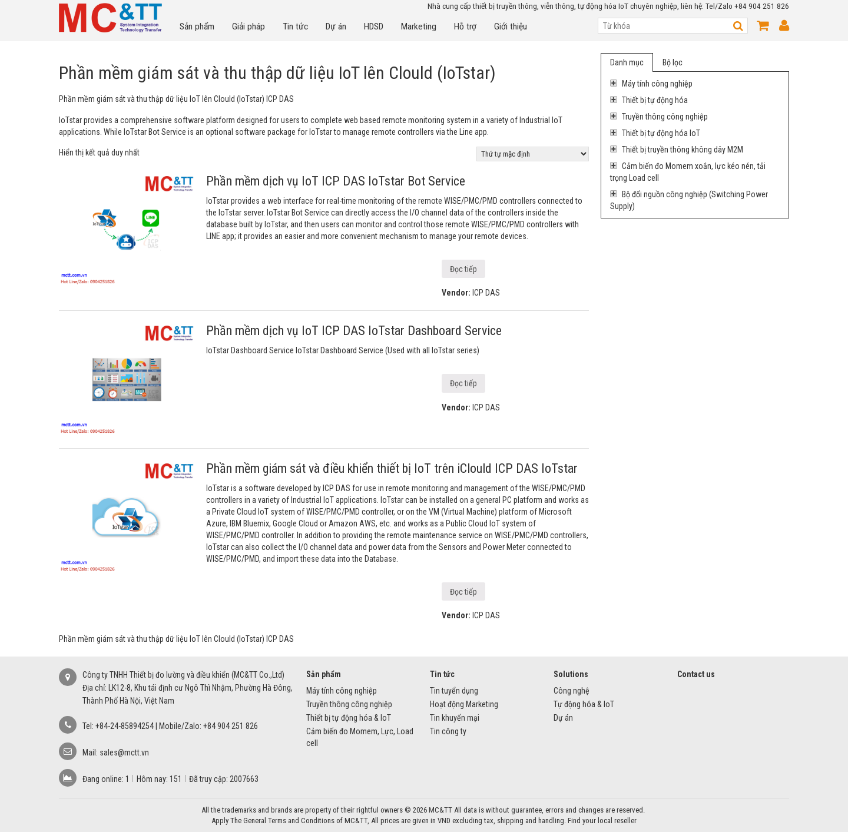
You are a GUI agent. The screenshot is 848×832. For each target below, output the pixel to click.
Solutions (571, 674)
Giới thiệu (510, 26)
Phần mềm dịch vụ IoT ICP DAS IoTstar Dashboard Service (354, 330)
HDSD (373, 26)
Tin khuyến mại (454, 717)
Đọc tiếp (463, 269)
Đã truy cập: (209, 779)
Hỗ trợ (465, 26)
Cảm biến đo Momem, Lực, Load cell (359, 737)
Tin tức (295, 26)
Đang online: (103, 779)
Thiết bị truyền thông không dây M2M (676, 149)
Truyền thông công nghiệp (659, 116)
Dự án (336, 26)
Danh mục (627, 62)
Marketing (418, 26)
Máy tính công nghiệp (651, 83)
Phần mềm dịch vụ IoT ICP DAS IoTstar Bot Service (335, 181)
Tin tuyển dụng (454, 690)
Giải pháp (248, 26)
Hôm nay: (153, 779)
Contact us (696, 674)
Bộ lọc (672, 62)
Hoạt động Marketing (464, 704)
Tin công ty (448, 731)
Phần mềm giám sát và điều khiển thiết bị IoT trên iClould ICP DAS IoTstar (392, 468)
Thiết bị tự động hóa (649, 100)
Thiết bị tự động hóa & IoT (348, 717)
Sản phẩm (197, 26)
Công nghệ (571, 690)
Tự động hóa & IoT (584, 704)
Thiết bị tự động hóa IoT (655, 133)
